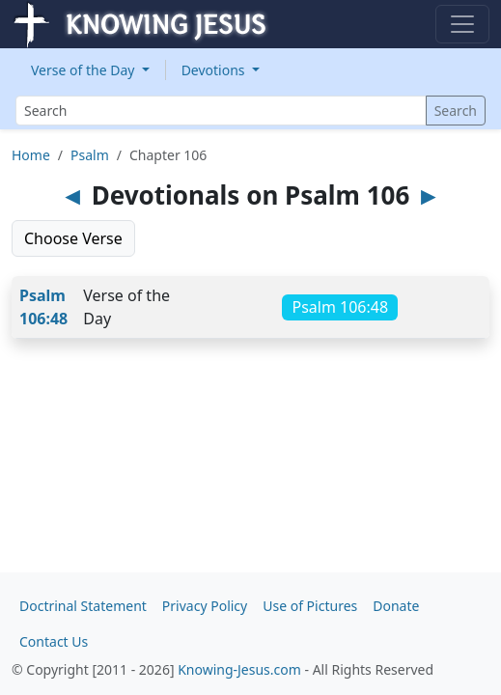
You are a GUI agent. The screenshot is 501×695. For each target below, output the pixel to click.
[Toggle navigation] (462, 24)
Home (31, 155)
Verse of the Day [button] (84, 70)
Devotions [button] (215, 70)
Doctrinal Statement (83, 606)
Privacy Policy (204, 606)
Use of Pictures (310, 606)
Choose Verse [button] (73, 238)
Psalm (89, 155)
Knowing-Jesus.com (239, 669)
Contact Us (53, 641)
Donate (396, 606)
